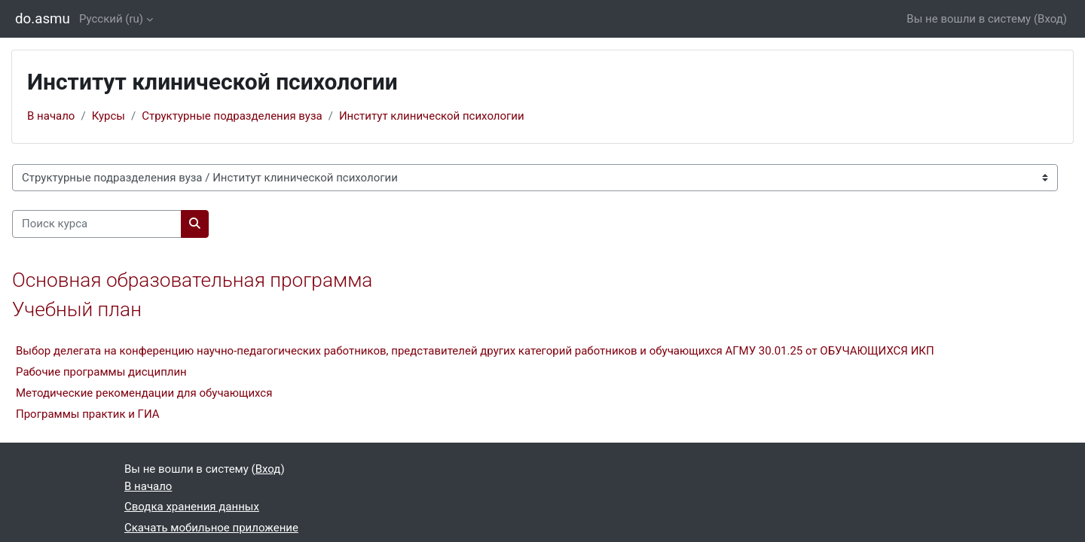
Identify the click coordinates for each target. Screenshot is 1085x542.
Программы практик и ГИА (88, 414)
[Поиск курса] (97, 224)
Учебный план (77, 309)
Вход (1050, 19)
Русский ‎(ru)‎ (111, 19)
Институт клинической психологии (431, 116)
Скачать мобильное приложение (211, 527)
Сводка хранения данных (191, 506)
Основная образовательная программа (192, 280)
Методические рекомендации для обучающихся (144, 393)
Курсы (108, 116)
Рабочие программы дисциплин (101, 372)
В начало (51, 116)
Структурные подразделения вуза (232, 116)
